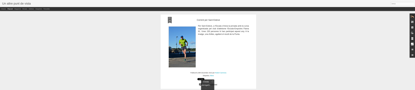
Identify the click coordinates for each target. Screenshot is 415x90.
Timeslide (46, 9)
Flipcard (10, 9)
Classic (3, 9)
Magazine (17, 9)
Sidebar (31, 9)
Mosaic (24, 9)
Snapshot (38, 9)
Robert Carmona (220, 72)
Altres (212, 75)
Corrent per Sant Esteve (208, 19)
